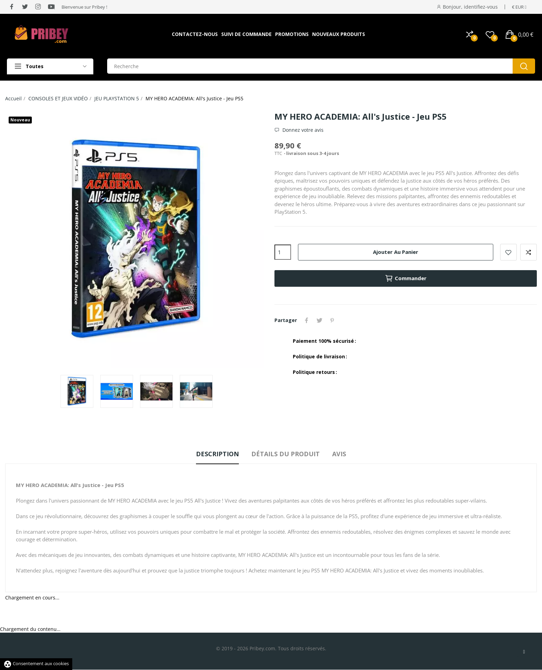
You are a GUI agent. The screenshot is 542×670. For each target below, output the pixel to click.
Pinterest (333, 320)
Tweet (320, 320)
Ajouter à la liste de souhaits (508, 252)
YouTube (343, 320)
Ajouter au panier (395, 251)
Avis (340, 454)
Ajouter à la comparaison (528, 252)
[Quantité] (282, 252)
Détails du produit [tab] (285, 454)
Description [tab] (216, 454)
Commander (406, 278)
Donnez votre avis (302, 130)
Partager (307, 320)
